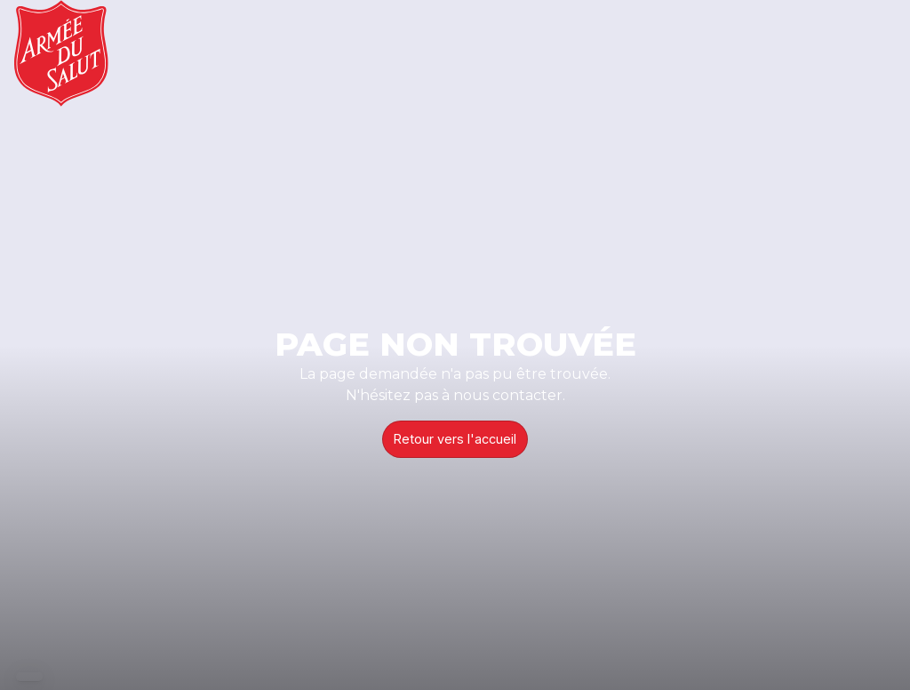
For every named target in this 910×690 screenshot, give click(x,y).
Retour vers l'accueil (455, 438)
